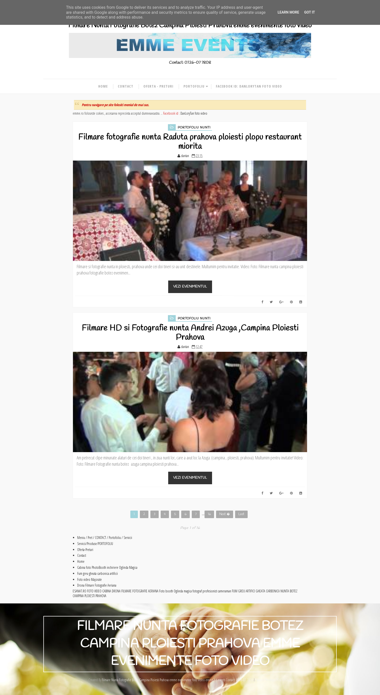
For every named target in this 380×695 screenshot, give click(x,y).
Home (103, 86)
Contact (125, 86)
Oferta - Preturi (158, 86)
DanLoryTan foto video (193, 113)
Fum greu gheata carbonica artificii (97, 573)
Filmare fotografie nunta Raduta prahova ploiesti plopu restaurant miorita (190, 142)
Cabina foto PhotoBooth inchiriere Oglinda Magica (107, 567)
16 (209, 514)
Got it (309, 12)
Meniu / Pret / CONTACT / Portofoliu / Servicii (104, 537)
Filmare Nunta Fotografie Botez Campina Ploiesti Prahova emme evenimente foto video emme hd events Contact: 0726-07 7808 (177, 679)
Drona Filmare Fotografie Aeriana (96, 585)
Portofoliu (194, 86)
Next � (224, 514)
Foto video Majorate (89, 579)
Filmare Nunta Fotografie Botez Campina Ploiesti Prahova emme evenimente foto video (190, 25)
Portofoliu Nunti (194, 128)
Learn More (288, 12)
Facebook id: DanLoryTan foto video (249, 86)
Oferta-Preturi (85, 549)
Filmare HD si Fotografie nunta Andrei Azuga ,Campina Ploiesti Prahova (190, 333)
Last (241, 514)
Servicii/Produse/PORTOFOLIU (95, 543)
